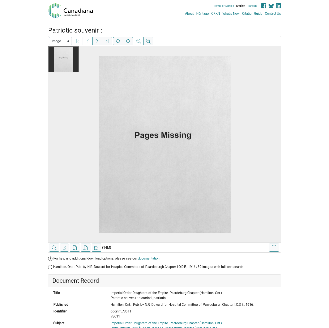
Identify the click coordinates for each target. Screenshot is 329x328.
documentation (148, 258)
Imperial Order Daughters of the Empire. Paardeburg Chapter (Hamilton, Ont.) (166, 323)
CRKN (215, 14)
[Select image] (60, 41)
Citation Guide (252, 14)
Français (252, 5)
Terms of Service (224, 5)
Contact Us (273, 14)
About (189, 14)
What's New (231, 14)
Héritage (202, 14)
